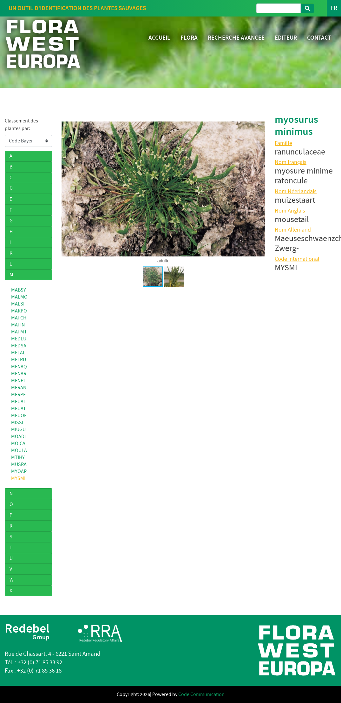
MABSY (18, 290)
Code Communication (201, 694)
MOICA (18, 443)
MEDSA (18, 346)
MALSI (17, 304)
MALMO (19, 297)
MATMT (19, 332)
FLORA (189, 38)
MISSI (17, 422)
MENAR (18, 374)
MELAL (18, 353)
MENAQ (19, 367)
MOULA (19, 450)
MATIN (18, 325)
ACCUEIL (159, 38)
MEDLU (18, 339)
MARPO (19, 311)
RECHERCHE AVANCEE (236, 38)
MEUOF (19, 415)
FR (334, 8)
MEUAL (18, 401)
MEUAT (18, 408)
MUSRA (19, 464)
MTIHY (18, 457)
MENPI (18, 381)
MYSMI (18, 478)
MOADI (18, 436)
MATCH (18, 318)
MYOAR (19, 471)
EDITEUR (286, 38)
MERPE (18, 394)
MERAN (18, 387)
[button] (259, 189)
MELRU (18, 360)
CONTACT (319, 38)
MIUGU (18, 429)
